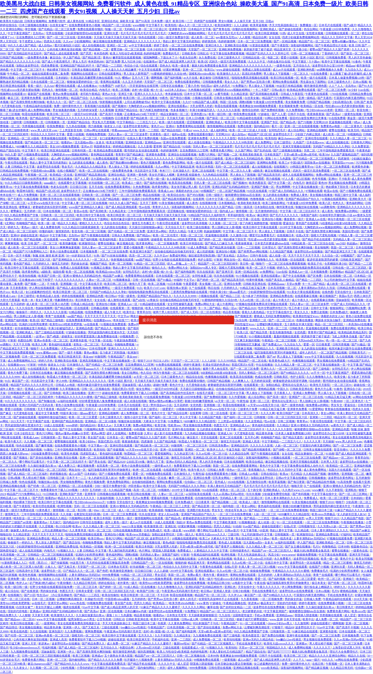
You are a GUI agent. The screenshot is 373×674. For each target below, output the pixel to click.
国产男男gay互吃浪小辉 (256, 81)
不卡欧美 (344, 178)
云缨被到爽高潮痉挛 (269, 324)
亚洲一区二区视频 (121, 263)
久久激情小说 (239, 235)
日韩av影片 (278, 90)
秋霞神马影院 (25, 191)
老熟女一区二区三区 (86, 344)
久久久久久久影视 (229, 110)
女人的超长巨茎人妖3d (103, 478)
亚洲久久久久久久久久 (149, 94)
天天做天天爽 (71, 579)
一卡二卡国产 (261, 90)
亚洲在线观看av (178, 106)
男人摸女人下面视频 (277, 73)
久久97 (186, 102)
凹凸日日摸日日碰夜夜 (209, 158)
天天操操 (328, 441)
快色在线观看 (147, 37)
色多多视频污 (179, 110)
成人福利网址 (219, 130)
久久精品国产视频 (281, 251)
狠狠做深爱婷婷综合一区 (83, 81)
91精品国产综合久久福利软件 (207, 215)
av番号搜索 (222, 94)
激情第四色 (62, 231)
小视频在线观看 (202, 98)
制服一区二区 (114, 29)
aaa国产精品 (144, 259)
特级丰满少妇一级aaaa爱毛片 (228, 292)
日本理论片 (269, 247)
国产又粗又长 (67, 566)
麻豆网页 (263, 215)
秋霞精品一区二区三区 (83, 138)
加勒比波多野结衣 (28, 65)
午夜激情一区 (361, 506)
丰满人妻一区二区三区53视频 (257, 566)
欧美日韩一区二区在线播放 (140, 98)
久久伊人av (235, 595)
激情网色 (334, 473)
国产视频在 (135, 328)
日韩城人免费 (216, 469)
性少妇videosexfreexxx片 (89, 502)
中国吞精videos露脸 (43, 170)
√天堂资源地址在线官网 (143, 85)
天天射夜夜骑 (19, 288)
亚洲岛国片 (56, 631)
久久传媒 (66, 514)
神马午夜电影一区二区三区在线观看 (176, 372)
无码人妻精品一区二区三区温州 (259, 372)
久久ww (68, 41)
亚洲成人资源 (222, 591)
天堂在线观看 (209, 437)
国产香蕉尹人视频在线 (230, 546)
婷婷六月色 (45, 360)
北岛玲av (38, 33)
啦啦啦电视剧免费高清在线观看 (310, 267)
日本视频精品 (227, 203)
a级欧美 (258, 170)
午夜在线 (259, 583)
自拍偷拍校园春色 (143, 482)
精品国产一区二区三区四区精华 (218, 263)
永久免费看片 (283, 558)
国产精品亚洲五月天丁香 (341, 251)
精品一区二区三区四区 (329, 324)
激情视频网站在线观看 (221, 126)
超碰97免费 (160, 385)
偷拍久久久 (159, 267)
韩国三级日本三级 (321, 510)
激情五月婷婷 (60, 263)
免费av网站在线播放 (329, 174)
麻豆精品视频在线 (277, 461)
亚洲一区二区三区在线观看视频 (60, 195)
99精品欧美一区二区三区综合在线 (313, 243)
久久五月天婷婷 (132, 81)
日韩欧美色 (189, 53)
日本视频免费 (89, 251)
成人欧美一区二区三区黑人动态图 (48, 304)
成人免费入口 (67, 465)
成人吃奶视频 (206, 251)
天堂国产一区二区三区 (202, 49)
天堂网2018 (320, 122)
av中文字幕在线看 (140, 45)
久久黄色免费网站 (180, 623)
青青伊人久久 (161, 207)
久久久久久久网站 (194, 607)
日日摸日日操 (79, 187)
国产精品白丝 (172, 146)
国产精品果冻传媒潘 (222, 247)
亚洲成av (35, 611)
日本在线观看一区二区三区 (47, 81)
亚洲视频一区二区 (353, 473)
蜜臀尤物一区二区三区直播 (128, 49)
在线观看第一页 (120, 308)
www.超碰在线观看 (228, 69)
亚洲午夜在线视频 (184, 429)
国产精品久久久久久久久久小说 (20, 61)
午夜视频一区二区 (36, 174)
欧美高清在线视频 (180, 182)
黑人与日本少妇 (131, 61)
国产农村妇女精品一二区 (236, 607)
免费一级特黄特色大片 (68, 106)
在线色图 (327, 292)
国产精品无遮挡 (293, 437)
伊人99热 (62, 381)
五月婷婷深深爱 (87, 110)
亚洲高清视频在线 (91, 360)
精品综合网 (259, 37)
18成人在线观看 (54, 425)
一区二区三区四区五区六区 (293, 368)
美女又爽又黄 (44, 300)
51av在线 (364, 90)
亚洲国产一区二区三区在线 (235, 352)
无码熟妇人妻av (150, 554)
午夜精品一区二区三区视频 (279, 340)
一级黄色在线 (283, 65)
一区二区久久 (300, 73)
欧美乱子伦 (315, 263)
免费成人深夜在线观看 (256, 69)
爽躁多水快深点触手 (328, 320)
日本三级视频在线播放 (33, 25)
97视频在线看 (314, 191)
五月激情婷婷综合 (267, 211)
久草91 (148, 433)
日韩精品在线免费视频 (14, 170)
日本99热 (343, 546)
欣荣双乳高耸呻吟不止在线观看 (219, 599)
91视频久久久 (66, 550)
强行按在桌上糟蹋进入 (318, 587)
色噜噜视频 (257, 199)
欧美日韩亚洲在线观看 (55, 150)
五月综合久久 (302, 65)
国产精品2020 (248, 308)
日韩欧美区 (281, 376)
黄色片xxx (158, 126)
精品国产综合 (80, 98)
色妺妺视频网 (212, 231)
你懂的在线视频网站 (245, 29)
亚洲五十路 (125, 94)
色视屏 (162, 623)
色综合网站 (311, 29)
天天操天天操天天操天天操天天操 (115, 37)
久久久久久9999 (10, 376)
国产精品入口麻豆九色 (219, 243)
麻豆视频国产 (328, 296)
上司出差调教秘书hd (137, 102)
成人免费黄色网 (50, 227)
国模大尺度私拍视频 (324, 235)
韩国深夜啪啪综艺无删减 (245, 344)
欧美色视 (22, 118)
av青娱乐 (152, 300)
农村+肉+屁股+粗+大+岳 (147, 90)
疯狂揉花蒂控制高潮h (202, 255)
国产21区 (29, 595)
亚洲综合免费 (233, 284)
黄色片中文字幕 (270, 465)
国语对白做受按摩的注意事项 (308, 118)
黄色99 (322, 182)
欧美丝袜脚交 (223, 25)
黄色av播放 (91, 352)
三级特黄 (16, 122)
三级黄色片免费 (247, 409)
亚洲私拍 (351, 490)
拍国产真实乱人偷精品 (280, 279)
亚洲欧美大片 (358, 199)
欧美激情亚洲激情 (121, 570)
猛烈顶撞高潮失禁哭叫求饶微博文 (276, 352)
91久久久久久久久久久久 (213, 178)
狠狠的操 (138, 308)
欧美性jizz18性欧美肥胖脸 (180, 239)
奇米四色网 (101, 53)
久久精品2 (96, 98)
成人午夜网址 (226, 304)
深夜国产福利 (309, 215)
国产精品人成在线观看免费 (61, 53)
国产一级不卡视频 (70, 352)
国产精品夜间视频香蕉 (176, 199)
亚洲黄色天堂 (178, 29)
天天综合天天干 (175, 227)
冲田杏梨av (135, 486)
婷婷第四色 (209, 41)
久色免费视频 (142, 187)
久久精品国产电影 (210, 417)
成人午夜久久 (300, 300)
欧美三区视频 (81, 655)
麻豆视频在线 (126, 243)
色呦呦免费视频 (96, 134)
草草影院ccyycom (343, 162)
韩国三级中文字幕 (346, 195)
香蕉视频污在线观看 (97, 106)
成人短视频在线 (262, 166)
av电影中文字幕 (242, 583)
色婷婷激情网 (227, 41)
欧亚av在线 (331, 191)
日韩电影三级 (56, 478)
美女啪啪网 (321, 247)
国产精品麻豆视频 (317, 667)
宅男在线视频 (55, 33)
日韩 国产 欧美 (363, 102)
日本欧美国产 (273, 154)
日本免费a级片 (339, 312)
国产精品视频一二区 (96, 49)
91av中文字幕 (91, 607)
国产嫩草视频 (44, 445)
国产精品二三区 (230, 296)
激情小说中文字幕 (136, 417)
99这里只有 (77, 562)
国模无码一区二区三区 (86, 635)
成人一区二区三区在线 (132, 510)
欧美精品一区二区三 (339, 465)
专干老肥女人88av (30, 41)
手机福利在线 (161, 639)
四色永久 (165, 65)
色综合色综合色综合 (251, 138)
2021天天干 (17, 421)
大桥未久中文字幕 (155, 421)
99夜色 (164, 98)
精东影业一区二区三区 (28, 518)
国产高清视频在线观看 (264, 94)
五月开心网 (252, 437)
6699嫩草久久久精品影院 (32, 146)
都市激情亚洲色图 (316, 85)
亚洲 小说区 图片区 (312, 57)
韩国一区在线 (229, 102)
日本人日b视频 (195, 118)
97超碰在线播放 (76, 332)
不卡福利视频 (110, 368)
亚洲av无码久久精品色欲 (182, 461)
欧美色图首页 (258, 182)
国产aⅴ (271, 356)
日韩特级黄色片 (240, 550)
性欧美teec (175, 425)
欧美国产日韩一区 (50, 275)
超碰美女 (67, 336)
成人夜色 (103, 162)
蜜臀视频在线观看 (66, 441)
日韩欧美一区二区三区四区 (57, 215)
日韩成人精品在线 (82, 304)
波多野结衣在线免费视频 (190, 583)
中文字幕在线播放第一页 (308, 187)
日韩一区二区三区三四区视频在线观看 (46, 655)
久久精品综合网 (239, 453)
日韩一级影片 (215, 195)
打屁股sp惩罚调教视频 (30, 429)
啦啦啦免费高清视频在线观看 (250, 77)
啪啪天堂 (297, 486)
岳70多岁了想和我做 (255, 296)
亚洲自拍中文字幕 (230, 518)
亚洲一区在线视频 (172, 449)
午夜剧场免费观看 (125, 340)
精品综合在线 (195, 376)
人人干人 (299, 659)
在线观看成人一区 (193, 647)
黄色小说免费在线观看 (64, 251)
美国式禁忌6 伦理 (242, 364)
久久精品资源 (240, 94)
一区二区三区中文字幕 (230, 393)
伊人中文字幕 (188, 417)
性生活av (42, 595)
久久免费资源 (361, 146)
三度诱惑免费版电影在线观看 (189, 292)
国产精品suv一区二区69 (338, 457)
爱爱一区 (309, 344)
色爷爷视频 (319, 178)
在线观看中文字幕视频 (72, 182)
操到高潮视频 (146, 651)
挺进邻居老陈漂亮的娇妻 (323, 259)
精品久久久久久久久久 (159, 158)
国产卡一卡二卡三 (134, 178)
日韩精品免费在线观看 (351, 288)
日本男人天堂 (330, 461)
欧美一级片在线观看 (314, 77)
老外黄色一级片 (127, 583)
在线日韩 (318, 663)
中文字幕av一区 (98, 445)
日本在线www (315, 142)
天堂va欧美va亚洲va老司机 (301, 154)
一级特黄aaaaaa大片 (87, 368)
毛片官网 (205, 187)
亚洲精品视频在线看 (13, 486)
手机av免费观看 (264, 615)
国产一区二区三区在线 (61, 37)
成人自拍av (45, 45)
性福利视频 (49, 647)
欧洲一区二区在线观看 (147, 469)
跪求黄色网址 (161, 187)
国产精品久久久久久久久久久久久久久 (76, 118)
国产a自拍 (139, 300)
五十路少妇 (300, 49)
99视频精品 (354, 134)
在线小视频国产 (67, 170)
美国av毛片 (346, 296)
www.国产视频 (69, 239)
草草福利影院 (236, 215)
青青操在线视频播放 (338, 409)
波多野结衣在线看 (48, 166)
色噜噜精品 (329, 546)
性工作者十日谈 (299, 308)
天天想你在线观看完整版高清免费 (108, 562)
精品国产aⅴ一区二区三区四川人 (77, 409)
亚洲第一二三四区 (321, 417)
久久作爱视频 (237, 397)
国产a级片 (350, 25)
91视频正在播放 (101, 267)
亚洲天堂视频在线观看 (297, 146)
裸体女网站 (84, 558)
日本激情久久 (76, 364)
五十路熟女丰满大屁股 (299, 324)
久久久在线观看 (46, 558)
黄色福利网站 (355, 203)
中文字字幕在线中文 (280, 312)
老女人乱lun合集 (169, 514)
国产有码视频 (301, 494)
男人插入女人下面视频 (332, 393)
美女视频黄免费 (295, 102)
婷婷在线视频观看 (142, 166)
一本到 (83, 490)
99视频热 (108, 118)
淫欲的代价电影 (287, 603)
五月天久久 (145, 635)
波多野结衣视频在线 (306, 558)
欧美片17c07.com (155, 288)
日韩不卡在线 (297, 114)
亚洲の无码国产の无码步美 (36, 405)
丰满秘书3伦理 (94, 599)
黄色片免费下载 (18, 372)
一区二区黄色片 (352, 126)
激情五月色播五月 (143, 223)
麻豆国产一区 (21, 381)
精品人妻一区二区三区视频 (69, 538)
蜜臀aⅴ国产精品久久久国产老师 (329, 49)
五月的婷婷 (265, 575)
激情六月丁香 (138, 284)
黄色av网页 (98, 433)
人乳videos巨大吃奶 (260, 558)
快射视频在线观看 (111, 102)
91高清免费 (344, 482)
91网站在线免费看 (276, 118)
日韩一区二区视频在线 (305, 53)
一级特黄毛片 (241, 478)
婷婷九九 (14, 227)
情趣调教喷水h (64, 300)
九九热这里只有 (184, 453)
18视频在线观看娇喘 (189, 409)
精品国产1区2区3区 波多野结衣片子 (271, 134)
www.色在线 (78, 603)
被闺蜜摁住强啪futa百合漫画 (243, 195)
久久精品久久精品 (56, 518)
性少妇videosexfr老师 (320, 110)
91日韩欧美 (50, 494)
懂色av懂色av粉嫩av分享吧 (166, 401)
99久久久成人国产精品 (22, 45)
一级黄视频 (228, 659)
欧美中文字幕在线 (155, 486)
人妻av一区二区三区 (99, 279)
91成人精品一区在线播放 (140, 587)
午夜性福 (242, 401)
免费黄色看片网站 (222, 150)
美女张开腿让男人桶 (184, 187)
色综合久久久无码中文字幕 (47, 134)
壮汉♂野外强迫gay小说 (157, 405)
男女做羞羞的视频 (64, 110)
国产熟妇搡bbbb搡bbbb (124, 162)
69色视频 (140, 429)
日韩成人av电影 (65, 385)
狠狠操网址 (337, 308)
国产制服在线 (47, 401)
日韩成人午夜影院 (292, 94)
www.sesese (288, 554)
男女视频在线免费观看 (343, 182)
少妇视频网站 (83, 41)
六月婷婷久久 (41, 263)
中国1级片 (296, 162)
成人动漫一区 (278, 255)
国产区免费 (113, 61)
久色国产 (299, 142)
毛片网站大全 (177, 437)
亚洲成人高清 (251, 441)
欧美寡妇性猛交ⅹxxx (306, 316)
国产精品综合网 (177, 413)
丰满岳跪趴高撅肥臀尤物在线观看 (92, 77)
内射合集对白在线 (279, 61)
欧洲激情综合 (88, 243)
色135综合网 (63, 526)
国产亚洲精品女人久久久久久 (71, 259)
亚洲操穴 (349, 579)
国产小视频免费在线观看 (34, 154)
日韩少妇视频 (241, 591)
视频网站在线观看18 (84, 73)
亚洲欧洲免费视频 (230, 49)
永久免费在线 (207, 57)
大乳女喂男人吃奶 (201, 106)
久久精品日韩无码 (85, 583)
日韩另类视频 (341, 344)
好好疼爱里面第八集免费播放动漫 (96, 336)
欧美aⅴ (251, 215)
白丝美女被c (253, 98)
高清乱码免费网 (252, 73)
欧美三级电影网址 (274, 203)
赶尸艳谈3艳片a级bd (42, 583)
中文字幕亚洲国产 (19, 33)
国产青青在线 (222, 29)
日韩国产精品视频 (12, 57)
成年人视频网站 (177, 667)
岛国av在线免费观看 (173, 138)
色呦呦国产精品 (26, 223)
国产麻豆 (6, 413)
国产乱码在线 (263, 150)
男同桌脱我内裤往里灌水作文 (107, 332)
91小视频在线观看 (248, 275)
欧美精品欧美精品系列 (353, 332)
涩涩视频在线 (176, 211)
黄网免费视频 (178, 49)
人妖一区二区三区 (287, 445)
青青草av (303, 421)
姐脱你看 (58, 271)
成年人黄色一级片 (12, 389)
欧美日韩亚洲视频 (267, 33)
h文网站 (10, 223)
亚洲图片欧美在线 (199, 510)
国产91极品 (164, 279)
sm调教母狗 (328, 207)
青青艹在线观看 (55, 316)
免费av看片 (194, 575)
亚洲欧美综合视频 (236, 45)
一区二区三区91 (342, 385)
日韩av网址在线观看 (97, 130)
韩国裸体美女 (103, 146)
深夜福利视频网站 (302, 45)
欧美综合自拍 (176, 195)
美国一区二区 (222, 465)
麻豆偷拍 (205, 77)
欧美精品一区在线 (312, 106)
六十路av (314, 61)
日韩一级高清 (244, 207)
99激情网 (144, 239)
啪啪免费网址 (102, 288)
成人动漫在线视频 (135, 401)
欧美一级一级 (156, 178)
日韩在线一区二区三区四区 (349, 267)
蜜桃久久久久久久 (91, 223)
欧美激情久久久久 (228, 73)
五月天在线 (96, 187)
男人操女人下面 (118, 166)
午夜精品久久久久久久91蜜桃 (74, 397)
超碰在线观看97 (272, 526)
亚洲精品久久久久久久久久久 (143, 41)
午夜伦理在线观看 (16, 162)
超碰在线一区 (363, 385)
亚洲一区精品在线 (247, 271)
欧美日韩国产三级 (288, 413)
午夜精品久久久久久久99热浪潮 (233, 142)
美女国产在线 (96, 437)
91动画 (186, 146)
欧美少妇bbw (88, 441)
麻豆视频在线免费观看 (108, 41)
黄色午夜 (209, 575)
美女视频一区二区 (211, 284)
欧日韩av (111, 296)
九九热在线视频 (76, 126)
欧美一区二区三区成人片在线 (248, 130)
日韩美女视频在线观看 (86, 69)
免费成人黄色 (299, 195)
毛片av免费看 (141, 498)
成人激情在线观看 (119, 300)
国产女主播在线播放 (298, 546)
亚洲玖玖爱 (111, 33)
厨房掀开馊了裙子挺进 (258, 49)
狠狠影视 (276, 223)
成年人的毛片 (222, 85)
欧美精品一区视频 (92, 546)
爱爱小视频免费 (133, 247)
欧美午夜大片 (14, 441)
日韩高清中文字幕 (28, 570)
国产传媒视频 (87, 199)
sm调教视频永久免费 (329, 69)
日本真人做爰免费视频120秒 (347, 77)
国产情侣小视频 (180, 98)
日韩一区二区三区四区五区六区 (30, 259)
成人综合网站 (296, 130)
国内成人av (227, 211)
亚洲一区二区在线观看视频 (301, 126)
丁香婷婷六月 (330, 53)
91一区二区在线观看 (290, 522)
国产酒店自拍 (72, 542)
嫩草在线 (213, 607)
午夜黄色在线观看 (317, 94)
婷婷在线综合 (9, 25)
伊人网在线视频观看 (42, 288)
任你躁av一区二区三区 (198, 482)
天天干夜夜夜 (46, 409)
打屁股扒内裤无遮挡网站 (350, 98)
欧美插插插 (156, 510)
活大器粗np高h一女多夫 (89, 142)
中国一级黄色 (127, 296)
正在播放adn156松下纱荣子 (141, 114)
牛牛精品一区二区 (18, 73)
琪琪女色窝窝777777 (222, 219)
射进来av (253, 603)
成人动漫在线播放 (199, 142)
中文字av (189, 279)
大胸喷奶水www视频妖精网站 (187, 33)
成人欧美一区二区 (203, 37)
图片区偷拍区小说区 (67, 45)
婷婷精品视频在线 (124, 146)
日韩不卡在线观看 (271, 655)
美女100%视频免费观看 (65, 146)
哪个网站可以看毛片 (32, 461)
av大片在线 (190, 77)
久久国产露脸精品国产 (345, 154)
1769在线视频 (339, 94)
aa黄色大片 (338, 425)
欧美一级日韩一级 (220, 114)
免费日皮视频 (320, 312)
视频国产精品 (99, 263)
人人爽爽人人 (241, 381)
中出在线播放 (265, 364)
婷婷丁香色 (161, 45)
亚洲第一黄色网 (137, 174)
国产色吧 (103, 570)
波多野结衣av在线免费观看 (296, 591)
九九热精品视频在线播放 (200, 433)
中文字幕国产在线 (38, 421)
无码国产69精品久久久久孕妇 (332, 146)
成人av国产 (76, 473)
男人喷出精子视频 (34, 478)
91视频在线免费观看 (113, 324)
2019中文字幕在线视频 (186, 490)
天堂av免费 (293, 284)
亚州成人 (220, 482)
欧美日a (209, 69)
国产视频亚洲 (243, 316)
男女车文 (337, 405)
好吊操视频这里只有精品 (31, 328)
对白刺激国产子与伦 (206, 623)
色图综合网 (25, 340)
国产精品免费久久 (93, 643)
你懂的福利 (46, 231)
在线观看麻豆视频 (306, 296)
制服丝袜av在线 (48, 482)
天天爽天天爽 (123, 425)
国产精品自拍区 (40, 118)
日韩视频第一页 (33, 122)
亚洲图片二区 (258, 320)
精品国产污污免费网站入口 (279, 98)
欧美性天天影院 (320, 385)
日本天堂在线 (292, 619)
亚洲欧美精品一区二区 (330, 542)
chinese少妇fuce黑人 (280, 623)
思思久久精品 (178, 231)
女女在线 (275, 37)
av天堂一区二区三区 (147, 376)
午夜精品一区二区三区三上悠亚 (170, 506)
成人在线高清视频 (31, 550)
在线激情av (150, 61)
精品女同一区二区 (346, 417)
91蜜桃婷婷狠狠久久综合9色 (169, 73)
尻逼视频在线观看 (340, 122)
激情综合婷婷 (251, 110)
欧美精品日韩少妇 (219, 583)
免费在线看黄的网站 (188, 81)
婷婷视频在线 (59, 473)
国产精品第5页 (92, 57)
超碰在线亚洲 (29, 235)
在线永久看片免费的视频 (143, 138)
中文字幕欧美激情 (225, 522)
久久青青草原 (78, 530)
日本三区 (365, 651)
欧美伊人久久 (216, 449)
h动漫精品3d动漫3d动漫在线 (338, 223)
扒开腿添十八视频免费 (138, 659)
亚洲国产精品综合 (126, 110)
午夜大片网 (195, 231)
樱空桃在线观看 (65, 85)
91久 (118, 77)
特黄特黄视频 (255, 279)
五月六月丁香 (141, 77)
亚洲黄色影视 (79, 340)
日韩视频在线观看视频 (111, 494)
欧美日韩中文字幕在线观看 (242, 122)
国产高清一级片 (277, 397)
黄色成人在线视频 (230, 542)
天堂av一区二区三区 (252, 647)
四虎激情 (344, 158)
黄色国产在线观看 (307, 223)
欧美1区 (203, 61)
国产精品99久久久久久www (72, 663)
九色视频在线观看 (199, 90)
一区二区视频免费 (167, 243)
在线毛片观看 (205, 393)
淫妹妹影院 (343, 300)
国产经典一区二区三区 (42, 486)
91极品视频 (31, 199)
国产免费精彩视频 (273, 110)
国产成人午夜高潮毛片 (56, 61)
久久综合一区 (330, 255)
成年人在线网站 (116, 433)
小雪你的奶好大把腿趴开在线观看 (98, 667)
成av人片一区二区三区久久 (195, 25)
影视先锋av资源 (177, 288)
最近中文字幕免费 (47, 413)
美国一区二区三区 (192, 235)
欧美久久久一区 (57, 102)
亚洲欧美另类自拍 (51, 199)
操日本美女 (319, 583)
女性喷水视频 (315, 33)
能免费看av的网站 (346, 211)
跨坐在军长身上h (236, 510)
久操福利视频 (106, 498)
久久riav (49, 85)
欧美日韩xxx (96, 538)
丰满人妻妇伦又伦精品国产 (354, 413)
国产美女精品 (226, 255)
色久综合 (146, 372)
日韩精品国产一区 (143, 562)
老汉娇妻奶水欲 (252, 611)
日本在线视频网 (234, 461)
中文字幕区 (299, 61)
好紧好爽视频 (172, 69)
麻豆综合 (56, 57)
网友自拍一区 (233, 259)
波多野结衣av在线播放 (309, 251)
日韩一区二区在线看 (215, 413)
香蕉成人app (166, 191)
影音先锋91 (341, 449)
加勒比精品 (273, 385)
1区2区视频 (303, 178)
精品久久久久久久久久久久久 (76, 498)
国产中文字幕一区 (132, 158)
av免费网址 (267, 271)
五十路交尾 (254, 490)
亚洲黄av (302, 643)
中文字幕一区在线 (248, 219)
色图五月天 (221, 425)
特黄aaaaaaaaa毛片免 (125, 130)
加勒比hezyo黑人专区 (204, 267)
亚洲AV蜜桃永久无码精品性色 (244, 158)
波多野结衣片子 (305, 627)
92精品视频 (76, 312)
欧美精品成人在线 (48, 296)
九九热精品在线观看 (215, 174)
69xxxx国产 (128, 667)
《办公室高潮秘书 (61, 595)
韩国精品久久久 (264, 348)
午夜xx (187, 130)
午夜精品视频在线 (235, 603)
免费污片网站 (207, 154)
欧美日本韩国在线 (192, 243)
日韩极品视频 (100, 308)
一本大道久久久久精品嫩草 (119, 69)
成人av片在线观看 (284, 69)
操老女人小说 (113, 126)
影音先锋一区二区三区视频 (89, 231)
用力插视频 (95, 126)
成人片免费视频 (28, 195)
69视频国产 (208, 191)
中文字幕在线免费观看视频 (227, 53)
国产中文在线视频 (294, 275)
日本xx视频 (360, 81)
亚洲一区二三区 (192, 69)
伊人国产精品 (72, 57)
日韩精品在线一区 (254, 57)
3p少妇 (352, 90)
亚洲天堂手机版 (359, 554)
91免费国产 (106, 85)
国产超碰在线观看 (290, 29)
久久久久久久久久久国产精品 (215, 207)
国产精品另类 (259, 332)
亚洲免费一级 (16, 579)
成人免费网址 (264, 142)
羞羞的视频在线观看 (287, 336)
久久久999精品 (227, 360)
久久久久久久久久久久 (69, 279)
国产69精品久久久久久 (295, 372)
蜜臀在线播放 (338, 130)
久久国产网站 (244, 150)
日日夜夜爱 (122, 118)
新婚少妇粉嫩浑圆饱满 (199, 401)
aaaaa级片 (50, 182)
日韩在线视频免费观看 (127, 530)
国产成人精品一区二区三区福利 (235, 162)
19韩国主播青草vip (302, 166)
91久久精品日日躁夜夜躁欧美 (24, 182)
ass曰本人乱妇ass (175, 90)
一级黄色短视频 (352, 114)
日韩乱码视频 (184, 158)
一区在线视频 (165, 562)
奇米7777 (165, 170)
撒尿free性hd (182, 643)
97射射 (218, 259)
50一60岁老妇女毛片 (79, 255)
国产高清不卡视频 (111, 114)
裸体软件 (223, 575)
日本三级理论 (283, 142)
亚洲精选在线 (134, 142)
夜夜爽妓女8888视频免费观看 (258, 106)
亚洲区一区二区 (117, 45)
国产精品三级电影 (52, 320)
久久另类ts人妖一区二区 (332, 526)
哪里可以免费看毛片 (262, 235)
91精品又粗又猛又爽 (253, 288)
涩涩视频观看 (195, 122)
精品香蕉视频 (231, 312)
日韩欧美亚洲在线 (255, 284)
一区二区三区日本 (196, 445)
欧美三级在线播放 (61, 178)
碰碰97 (126, 199)
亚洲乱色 (230, 587)
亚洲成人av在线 (316, 219)
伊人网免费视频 (292, 587)
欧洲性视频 (64, 506)
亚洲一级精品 (307, 98)
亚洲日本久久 (214, 45)
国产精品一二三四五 (257, 518)
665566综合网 (113, 98)
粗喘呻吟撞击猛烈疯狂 (53, 417)
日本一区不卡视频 (19, 255)
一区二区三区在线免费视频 (186, 45)
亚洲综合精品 (117, 174)
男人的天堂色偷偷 (360, 57)
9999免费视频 (111, 575)
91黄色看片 (43, 510)
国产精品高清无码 (269, 174)
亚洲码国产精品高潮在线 (90, 174)
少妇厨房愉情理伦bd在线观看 (84, 33)
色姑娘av (352, 243)
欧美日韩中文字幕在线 (91, 215)
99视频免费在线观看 (159, 473)
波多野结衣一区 (51, 570)
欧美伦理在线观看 (44, 506)
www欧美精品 (270, 667)
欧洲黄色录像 (361, 166)
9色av (357, 122)
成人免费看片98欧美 (234, 336)
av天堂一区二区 (225, 401)
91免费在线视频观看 (106, 158)
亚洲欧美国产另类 (71, 494)
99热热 (42, 364)
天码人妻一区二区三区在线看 (212, 182)
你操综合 (43, 158)
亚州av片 (86, 146)
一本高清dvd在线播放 (359, 324)
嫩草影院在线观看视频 (127, 57)
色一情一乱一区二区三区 (342, 340)
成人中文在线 (296, 33)
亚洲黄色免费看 (31, 98)
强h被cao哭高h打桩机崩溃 (288, 518)
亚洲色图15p (199, 114)
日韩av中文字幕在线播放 (292, 478)
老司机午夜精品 (90, 94)
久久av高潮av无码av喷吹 (229, 494)
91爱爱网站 (316, 409)
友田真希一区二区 (108, 465)
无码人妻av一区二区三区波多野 (128, 134)
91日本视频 (174, 284)
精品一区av (230, 308)
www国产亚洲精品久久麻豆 (86, 207)
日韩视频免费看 (336, 57)
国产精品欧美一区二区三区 (147, 118)
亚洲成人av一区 (299, 271)
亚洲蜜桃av (336, 271)
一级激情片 (238, 178)
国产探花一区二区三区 (355, 53)
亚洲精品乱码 (240, 445)
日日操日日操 (143, 570)
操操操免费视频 (307, 554)
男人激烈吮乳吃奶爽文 (123, 550)
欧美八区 (325, 203)
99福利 (178, 279)
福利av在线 (179, 134)
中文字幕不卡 (155, 25)
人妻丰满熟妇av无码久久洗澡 (317, 288)
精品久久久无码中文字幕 (337, 37)
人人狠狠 (245, 37)
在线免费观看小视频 (331, 603)
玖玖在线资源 (206, 271)
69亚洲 (264, 530)
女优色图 (300, 332)
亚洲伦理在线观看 (317, 138)
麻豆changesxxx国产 (291, 138)
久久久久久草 (312, 441)
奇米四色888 (96, 61)
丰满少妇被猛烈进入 (202, 110)
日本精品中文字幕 (200, 29)
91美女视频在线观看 (172, 203)
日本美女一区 (116, 437)
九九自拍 (225, 615)
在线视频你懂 (208, 203)
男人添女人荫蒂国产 (136, 73)
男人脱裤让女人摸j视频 (227, 227)
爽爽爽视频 (12, 243)
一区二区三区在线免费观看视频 (286, 263)
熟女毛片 (68, 166)
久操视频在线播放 (184, 558)
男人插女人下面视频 (262, 85)
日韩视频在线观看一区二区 (342, 33)
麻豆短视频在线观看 (278, 170)
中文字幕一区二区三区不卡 (27, 69)
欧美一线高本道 (282, 538)
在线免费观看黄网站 (118, 187)
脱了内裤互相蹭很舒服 (154, 110)
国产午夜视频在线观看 (95, 235)
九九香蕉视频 (250, 599)
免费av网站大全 (178, 267)
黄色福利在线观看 (60, 344)
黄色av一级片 (30, 227)
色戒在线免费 (264, 376)
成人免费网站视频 (355, 227)
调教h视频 (245, 102)
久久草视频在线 (69, 389)
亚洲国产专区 (270, 122)
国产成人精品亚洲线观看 (122, 207)
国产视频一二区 (228, 154)
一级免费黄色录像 (36, 57)
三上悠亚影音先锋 (71, 130)
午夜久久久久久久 (268, 587)
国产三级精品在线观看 (50, 332)
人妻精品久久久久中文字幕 (211, 550)
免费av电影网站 (143, 425)
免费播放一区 (309, 25)
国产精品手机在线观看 (316, 239)
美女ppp (88, 356)
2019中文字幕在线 (291, 227)
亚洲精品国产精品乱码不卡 (77, 65)
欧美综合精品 (89, 90)
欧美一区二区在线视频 (93, 170)
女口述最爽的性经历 (112, 138)
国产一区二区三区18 (281, 320)
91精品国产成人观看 (205, 102)
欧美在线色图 (19, 631)
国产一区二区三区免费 (332, 90)
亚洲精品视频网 (317, 130)
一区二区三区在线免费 (346, 170)
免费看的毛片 (171, 53)
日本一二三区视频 (249, 247)
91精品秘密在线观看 (250, 118)
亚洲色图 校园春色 (189, 174)
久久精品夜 (302, 530)
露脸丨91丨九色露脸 (278, 158)
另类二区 (310, 150)
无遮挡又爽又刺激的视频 (244, 340)
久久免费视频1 (295, 110)
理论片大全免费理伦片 (344, 651)
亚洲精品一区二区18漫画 (24, 138)
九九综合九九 (354, 69)
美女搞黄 (183, 219)
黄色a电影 (168, 542)
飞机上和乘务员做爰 (345, 336)
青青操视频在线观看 (54, 138)
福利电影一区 (231, 506)
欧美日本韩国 (205, 166)
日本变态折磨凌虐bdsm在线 (272, 243)
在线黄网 (199, 199)
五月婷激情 (363, 478)
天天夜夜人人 (283, 393)
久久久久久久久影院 (223, 138)
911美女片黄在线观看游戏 (304, 292)
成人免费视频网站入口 (22, 360)
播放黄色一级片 (294, 219)
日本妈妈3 (62, 77)
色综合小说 (131, 65)
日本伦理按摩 (98, 348)
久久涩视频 (46, 526)
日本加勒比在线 (264, 207)
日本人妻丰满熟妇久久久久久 (284, 498)
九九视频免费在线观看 (207, 635)
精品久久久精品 (67, 223)
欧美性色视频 (70, 453)
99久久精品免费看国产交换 (21, 215)
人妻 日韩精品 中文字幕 (20, 166)
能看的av (67, 142)
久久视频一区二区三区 (223, 223)
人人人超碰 (241, 25)
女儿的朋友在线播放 (82, 162)
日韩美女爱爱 (84, 591)
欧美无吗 (354, 130)
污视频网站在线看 (80, 518)
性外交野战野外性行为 (272, 308)
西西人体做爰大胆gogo (14, 453)
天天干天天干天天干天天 (304, 255)
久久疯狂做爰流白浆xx (42, 465)
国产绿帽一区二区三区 (287, 449)
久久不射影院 (335, 490)
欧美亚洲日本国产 (141, 251)
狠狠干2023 (332, 518)
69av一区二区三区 (105, 510)
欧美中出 (129, 312)
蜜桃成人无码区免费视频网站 (273, 316)
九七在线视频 (345, 356)
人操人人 (51, 566)
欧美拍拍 (171, 25)
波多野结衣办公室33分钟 (328, 65)
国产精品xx (144, 235)
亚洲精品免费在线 (282, 296)
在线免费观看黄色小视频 (85, 25)
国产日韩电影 (53, 393)
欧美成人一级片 (132, 182)
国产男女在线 (98, 461)
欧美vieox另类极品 (324, 514)
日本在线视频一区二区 (57, 211)
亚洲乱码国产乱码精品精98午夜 (62, 611)
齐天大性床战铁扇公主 (283, 25)
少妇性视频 (67, 667)
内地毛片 (105, 90)
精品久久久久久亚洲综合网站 (328, 655)
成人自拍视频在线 (94, 45)
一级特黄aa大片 (162, 465)
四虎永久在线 (53, 41)
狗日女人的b (161, 360)
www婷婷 (72, 425)
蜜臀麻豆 (25, 207)
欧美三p (284, 162)
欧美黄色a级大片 (280, 360)
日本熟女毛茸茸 (118, 566)
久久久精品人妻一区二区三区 (349, 138)
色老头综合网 (188, 57)
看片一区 (277, 126)
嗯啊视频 (157, 77)
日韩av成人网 (190, 619)
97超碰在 (264, 114)
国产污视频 (305, 122)
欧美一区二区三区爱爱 (83, 417)
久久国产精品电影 (108, 199)
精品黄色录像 (265, 433)
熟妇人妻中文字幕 (74, 437)
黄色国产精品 (22, 263)
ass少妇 (340, 243)
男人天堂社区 (9, 41)
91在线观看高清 (38, 368)
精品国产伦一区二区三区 (315, 41)
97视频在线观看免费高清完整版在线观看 (262, 304)
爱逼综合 (288, 223)
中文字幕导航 (58, 235)
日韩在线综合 (270, 473)
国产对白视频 (196, 195)
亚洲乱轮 (171, 526)
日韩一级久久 (186, 534)
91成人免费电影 (197, 247)
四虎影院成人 (89, 453)
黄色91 (107, 57)
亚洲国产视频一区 (263, 187)
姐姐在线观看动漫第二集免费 (51, 73)
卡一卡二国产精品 (313, 284)
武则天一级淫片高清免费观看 (228, 61)
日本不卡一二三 (76, 478)
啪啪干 (260, 263)
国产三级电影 (321, 368)
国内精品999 (262, 126)
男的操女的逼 (80, 263)
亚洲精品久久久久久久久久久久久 (251, 65)
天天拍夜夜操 (136, 332)
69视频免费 (127, 336)
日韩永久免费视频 (123, 235)
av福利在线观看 (67, 401)
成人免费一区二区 (327, 619)
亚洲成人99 (225, 433)
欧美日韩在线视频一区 (285, 77)
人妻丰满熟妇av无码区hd (309, 538)
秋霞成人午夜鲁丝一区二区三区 (67, 376)
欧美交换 (340, 376)
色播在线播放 (305, 320)
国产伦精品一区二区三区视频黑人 (314, 158)
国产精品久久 (104, 328)
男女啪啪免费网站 (72, 482)
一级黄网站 (48, 623)
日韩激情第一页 (51, 437)
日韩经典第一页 (10, 655)
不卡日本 (163, 595)
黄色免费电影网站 (174, 162)
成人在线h (145, 385)
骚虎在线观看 (72, 607)
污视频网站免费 (165, 219)
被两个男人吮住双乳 (166, 312)
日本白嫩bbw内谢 (135, 611)
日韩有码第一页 (82, 150)
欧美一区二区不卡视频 (261, 267)
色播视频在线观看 (304, 360)
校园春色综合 (360, 546)
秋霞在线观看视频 (226, 106)
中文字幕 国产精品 (359, 364)
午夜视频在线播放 (352, 522)
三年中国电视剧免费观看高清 (336, 150)
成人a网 (56, 158)
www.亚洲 (276, 619)
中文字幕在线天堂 (91, 284)
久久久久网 (267, 413)
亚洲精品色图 (95, 296)
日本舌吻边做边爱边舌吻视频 (234, 663)
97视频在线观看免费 (340, 538)
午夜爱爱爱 (190, 284)
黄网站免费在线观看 (285, 81)
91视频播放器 (122, 279)
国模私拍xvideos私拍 (202, 73)
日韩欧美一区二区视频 (96, 195)
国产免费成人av (272, 344)
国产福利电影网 (185, 271)
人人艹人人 (336, 85)
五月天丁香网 (149, 203)
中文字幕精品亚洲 (183, 166)
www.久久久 (201, 130)
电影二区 (273, 57)
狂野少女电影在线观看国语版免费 (174, 259)
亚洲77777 (94, 393)
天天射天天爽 (41, 615)
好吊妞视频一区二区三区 (104, 182)
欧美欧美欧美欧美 (251, 154)
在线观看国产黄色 (175, 469)
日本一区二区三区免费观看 (332, 166)
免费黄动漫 (135, 433)
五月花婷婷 (17, 304)
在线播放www (102, 320)
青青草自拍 (144, 312)
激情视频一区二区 (67, 90)
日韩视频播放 (318, 478)
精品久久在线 (357, 655)
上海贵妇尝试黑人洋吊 (347, 647)
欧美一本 (28, 300)
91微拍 (48, 449)
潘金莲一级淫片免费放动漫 (17, 510)
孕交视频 (31, 29)
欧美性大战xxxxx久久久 (211, 534)
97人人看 (288, 178)
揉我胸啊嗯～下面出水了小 (160, 57)
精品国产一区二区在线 (117, 25)
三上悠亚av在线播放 (231, 421)
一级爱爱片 (167, 409)
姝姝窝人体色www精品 (25, 530)
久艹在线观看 (198, 288)
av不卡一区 (318, 372)
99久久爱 (10, 154)
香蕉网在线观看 (110, 81)
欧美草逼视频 (259, 25)
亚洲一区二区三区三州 (358, 174)
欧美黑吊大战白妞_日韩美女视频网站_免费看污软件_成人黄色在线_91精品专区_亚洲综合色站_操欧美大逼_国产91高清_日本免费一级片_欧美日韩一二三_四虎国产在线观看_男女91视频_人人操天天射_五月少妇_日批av (137, 21)
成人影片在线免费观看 (168, 433)
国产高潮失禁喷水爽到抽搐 (27, 102)
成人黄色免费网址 (315, 469)
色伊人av (22, 583)
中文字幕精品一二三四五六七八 (137, 122)
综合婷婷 (315, 381)
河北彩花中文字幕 (146, 170)
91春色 (357, 61)
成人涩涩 (350, 615)
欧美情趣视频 (68, 243)
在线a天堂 (302, 235)
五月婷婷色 (139, 599)
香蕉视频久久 (257, 469)
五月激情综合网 (256, 482)
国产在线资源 (30, 591)
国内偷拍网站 (78, 659)
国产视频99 (119, 106)
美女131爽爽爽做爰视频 (65, 247)
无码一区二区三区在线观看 (232, 166)
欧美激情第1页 (153, 526)
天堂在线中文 (343, 292)
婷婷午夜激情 (192, 364)
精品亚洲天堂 (283, 49)
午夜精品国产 (117, 356)
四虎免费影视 (50, 65)
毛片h (316, 546)
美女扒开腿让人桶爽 (162, 174)
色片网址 (145, 550)
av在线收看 (91, 324)
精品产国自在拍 (10, 150)
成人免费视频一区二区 (135, 413)
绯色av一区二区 (236, 469)
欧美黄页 (7, 328)
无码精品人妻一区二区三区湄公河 (146, 29)
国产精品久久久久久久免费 (105, 659)
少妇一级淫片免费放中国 (173, 37)
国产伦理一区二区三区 (19, 635)
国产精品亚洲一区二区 (206, 506)
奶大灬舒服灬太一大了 (181, 263)
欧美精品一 (160, 603)
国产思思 (86, 53)
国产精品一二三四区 (110, 65)
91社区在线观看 (257, 191)
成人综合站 (12, 591)
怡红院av (206, 85)
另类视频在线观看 (33, 126)
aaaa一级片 (313, 659)
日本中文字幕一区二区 (198, 94)
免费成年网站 (178, 255)
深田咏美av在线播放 (317, 162)
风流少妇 (274, 554)
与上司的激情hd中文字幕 (340, 279)
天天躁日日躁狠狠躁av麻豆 (146, 227)
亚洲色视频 (84, 37)
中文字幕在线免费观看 (333, 554)
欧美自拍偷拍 (111, 595)
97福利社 (346, 534)
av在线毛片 (39, 603)
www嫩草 (318, 490)
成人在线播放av (87, 85)
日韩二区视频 (286, 421)
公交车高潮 (104, 619)
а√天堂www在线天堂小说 (44, 203)
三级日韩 (234, 534)
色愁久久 (339, 203)
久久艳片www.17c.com (296, 490)
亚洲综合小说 (353, 389)
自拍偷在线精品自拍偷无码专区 (175, 251)
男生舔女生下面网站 (313, 81)
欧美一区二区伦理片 (166, 235)
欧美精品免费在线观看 (301, 90)
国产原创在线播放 (41, 457)
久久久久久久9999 (185, 296)
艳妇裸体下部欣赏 (58, 69)
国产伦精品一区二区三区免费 (57, 29)
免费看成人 (7, 146)
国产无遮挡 (324, 98)
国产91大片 (365, 85)
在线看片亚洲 (362, 482)
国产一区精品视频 (285, 41)
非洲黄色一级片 (160, 134)
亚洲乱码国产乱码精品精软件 (231, 187)
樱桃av (126, 77)
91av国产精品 (251, 526)
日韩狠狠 (30, 409)
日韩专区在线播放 (172, 85)
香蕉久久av (105, 425)
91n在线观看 (210, 490)
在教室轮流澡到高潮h (88, 514)
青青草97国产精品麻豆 (130, 154)
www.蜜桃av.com (46, 352)
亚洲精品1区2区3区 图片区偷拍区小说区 (218, 457)
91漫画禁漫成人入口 (14, 562)
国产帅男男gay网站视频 (253, 251)
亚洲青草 (90, 494)
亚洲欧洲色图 (306, 69)
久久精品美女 (118, 211)
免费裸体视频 (143, 558)
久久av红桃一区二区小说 (255, 300)
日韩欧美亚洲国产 (352, 259)
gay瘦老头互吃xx (227, 37)
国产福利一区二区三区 (163, 417)
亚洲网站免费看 (267, 162)
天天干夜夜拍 (14, 239)
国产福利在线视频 (155, 182)
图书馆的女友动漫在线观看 (141, 150)
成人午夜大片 (281, 300)
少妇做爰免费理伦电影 (45, 453)
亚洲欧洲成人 (269, 29)
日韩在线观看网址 (110, 73)
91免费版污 (239, 85)
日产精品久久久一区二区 (79, 570)
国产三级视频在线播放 (287, 150)
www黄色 (203, 603)
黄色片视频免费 (150, 162)
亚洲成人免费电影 (305, 393)
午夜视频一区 (335, 663)
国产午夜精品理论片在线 (331, 45)
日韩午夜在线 (259, 255)
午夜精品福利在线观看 (38, 106)
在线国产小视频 (319, 566)
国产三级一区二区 (105, 558)
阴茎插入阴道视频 (164, 550)
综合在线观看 (149, 65)
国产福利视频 (173, 77)
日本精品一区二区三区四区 (50, 469)
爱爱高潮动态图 (361, 372)
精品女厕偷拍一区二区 (175, 114)
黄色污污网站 (45, 433)
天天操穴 (55, 522)
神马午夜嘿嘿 (256, 178)
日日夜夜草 (202, 502)
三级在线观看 (110, 627)
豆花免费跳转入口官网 (30, 37)
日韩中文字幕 (320, 308)
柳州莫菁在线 (285, 207)
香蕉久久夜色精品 (253, 312)
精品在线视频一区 (154, 195)
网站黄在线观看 (11, 437)
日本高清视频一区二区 (282, 288)
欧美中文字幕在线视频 (336, 61)
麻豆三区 (14, 98)
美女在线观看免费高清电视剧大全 (79, 623)
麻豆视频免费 (86, 465)
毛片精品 (107, 344)
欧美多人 (25, 498)
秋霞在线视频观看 (234, 405)
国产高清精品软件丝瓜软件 (25, 53)
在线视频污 (281, 166)
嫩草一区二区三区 (180, 478)
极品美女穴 (267, 603)
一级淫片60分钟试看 (85, 114)
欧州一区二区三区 (100, 530)
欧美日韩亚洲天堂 (70, 356)
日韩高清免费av (219, 445)
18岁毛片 (121, 85)
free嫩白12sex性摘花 (133, 627)
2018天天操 (360, 599)
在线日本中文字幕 (277, 562)
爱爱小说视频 (290, 57)
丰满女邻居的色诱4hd (216, 364)
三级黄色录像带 (238, 328)
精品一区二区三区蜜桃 (338, 562)
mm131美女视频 (132, 526)
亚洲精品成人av (240, 425)
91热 (283, 33)
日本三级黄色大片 (229, 57)
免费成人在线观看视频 (74, 267)
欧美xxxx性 (359, 611)
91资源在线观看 (259, 45)
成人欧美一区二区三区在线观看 (28, 247)
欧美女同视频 (115, 142)
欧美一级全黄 (181, 65)
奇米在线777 (8, 195)
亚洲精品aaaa (153, 142)
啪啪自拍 (5, 534)
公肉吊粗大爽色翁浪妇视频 (64, 49)
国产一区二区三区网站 (353, 494)
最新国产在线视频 (39, 94)
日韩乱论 (203, 53)
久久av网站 (162, 166)
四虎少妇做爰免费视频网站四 (301, 37)
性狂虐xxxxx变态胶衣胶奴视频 (20, 90)
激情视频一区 (245, 211)
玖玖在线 (70, 199)
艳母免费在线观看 (245, 114)
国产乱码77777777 (279, 651)
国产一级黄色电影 (293, 405)
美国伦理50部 (351, 231)
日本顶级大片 (182, 170)
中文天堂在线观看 (150, 69)
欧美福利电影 (108, 239)
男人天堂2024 (363, 37)
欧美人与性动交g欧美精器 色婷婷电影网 (135, 53)
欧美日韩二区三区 (58, 114)
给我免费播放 (56, 126)
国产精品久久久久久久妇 (132, 457)
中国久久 (283, 389)
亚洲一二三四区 (149, 130)
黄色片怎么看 (324, 389)
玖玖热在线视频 (224, 275)
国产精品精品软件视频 (321, 482)
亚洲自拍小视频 (272, 219)
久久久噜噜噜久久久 (319, 376)
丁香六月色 (192, 85)
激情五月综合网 (231, 441)
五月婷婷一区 (33, 211)
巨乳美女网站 (221, 478)
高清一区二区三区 (140, 255)
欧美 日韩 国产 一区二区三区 (39, 243)
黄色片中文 (176, 385)
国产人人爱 (279, 114)
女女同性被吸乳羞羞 (180, 304)
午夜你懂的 (64, 583)
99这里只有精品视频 (289, 85)
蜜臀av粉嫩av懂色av (345, 41)
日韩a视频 (14, 478)
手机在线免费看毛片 (265, 591)
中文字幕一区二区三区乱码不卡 (300, 211)
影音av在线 (81, 211)
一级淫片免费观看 (124, 288)
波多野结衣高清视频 (195, 223)
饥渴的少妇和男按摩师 (76, 158)
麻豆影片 (193, 437)
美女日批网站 (128, 239)
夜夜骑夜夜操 (316, 114)
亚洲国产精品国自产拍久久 (302, 199)
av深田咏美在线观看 (199, 494)
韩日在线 (213, 288)
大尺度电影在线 (11, 106)
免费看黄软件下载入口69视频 (140, 393)
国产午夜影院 (280, 45)
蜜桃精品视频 (267, 389)
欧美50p (324, 154)
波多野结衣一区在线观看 (306, 562)
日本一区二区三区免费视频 (254, 41)
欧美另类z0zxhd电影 (182, 603)
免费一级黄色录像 (130, 478)
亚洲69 (170, 126)
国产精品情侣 (9, 627)
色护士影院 (205, 259)
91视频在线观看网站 (335, 199)
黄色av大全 (109, 94)
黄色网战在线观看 (102, 154)
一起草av (39, 336)
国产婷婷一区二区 (210, 239)
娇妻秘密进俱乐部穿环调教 (50, 207)
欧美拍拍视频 (28, 275)
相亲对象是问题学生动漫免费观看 (132, 219)
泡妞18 (180, 522)
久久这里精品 (254, 421)
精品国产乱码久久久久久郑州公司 (268, 53)
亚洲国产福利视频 (16, 320)
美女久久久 (231, 81)
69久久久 (328, 659)
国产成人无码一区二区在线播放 (201, 312)
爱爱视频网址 (163, 453)
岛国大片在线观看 (340, 469)
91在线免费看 (319, 73)
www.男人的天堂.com (44, 130)
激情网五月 (12, 514)
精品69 (43, 235)
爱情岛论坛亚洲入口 (295, 385)
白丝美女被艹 (59, 25)
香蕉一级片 (35, 85)
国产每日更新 (296, 482)
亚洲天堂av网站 (157, 231)
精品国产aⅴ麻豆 (113, 275)
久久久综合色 (25, 308)
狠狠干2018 (144, 360)
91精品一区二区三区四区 (150, 263)
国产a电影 (53, 336)
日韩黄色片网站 (361, 142)
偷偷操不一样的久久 (29, 312)
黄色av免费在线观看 (66, 94)
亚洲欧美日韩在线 (288, 348)
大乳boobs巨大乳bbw (311, 340)
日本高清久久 (310, 413)
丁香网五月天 (199, 219)
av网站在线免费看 (347, 659)
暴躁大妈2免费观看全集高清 (209, 65)
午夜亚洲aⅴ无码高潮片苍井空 (180, 591)
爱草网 (157, 146)
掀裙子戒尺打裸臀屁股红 (252, 619)
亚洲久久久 (268, 368)
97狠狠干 (278, 627)
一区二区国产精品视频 (231, 191)
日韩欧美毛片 (358, 352)
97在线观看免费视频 (157, 397)
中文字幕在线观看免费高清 (108, 663)
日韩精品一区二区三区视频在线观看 (51, 554)
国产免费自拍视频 (273, 635)
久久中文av (161, 255)
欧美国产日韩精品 (132, 368)
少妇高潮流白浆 (342, 102)
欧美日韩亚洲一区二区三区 (124, 215)
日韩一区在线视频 (144, 279)
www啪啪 (139, 25)
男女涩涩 (161, 575)
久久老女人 (20, 667)
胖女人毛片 (80, 61)
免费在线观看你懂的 (90, 29)
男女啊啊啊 (283, 187)
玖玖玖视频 (253, 494)
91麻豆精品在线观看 (305, 631)
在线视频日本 (286, 235)
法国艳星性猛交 (242, 615)
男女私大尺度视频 (104, 122)
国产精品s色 (288, 122)
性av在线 (145, 207)
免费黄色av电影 (330, 126)
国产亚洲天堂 (225, 271)
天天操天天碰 (176, 118)
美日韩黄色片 (84, 300)
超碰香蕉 (156, 239)
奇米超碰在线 (174, 94)
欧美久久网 (39, 344)
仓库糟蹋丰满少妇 (336, 263)
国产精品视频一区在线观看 (41, 239)
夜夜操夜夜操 (244, 243)
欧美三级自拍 (16, 538)
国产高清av (333, 114)
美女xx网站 (328, 413)
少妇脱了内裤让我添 (308, 134)
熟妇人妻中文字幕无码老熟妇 (182, 41)
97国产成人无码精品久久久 (286, 191)
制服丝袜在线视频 (307, 207)
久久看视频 (106, 110)
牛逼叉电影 (233, 449)
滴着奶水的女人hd (187, 191)
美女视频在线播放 (321, 195)
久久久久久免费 (360, 449)
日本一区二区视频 (43, 599)
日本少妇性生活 (157, 49)
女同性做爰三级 (202, 275)
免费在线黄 (244, 126)
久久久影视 (145, 146)
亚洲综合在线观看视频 (182, 154)
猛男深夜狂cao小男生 (82, 619)
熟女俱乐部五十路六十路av (253, 538)
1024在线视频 (236, 482)
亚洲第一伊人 (72, 627)
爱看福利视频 (160, 498)
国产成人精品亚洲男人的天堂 (177, 61)
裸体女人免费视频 (61, 368)
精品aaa (350, 65)
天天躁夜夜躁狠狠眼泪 (203, 615)
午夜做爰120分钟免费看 (335, 29)
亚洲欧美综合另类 (176, 368)
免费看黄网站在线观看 (191, 126)
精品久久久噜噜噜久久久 (259, 259)
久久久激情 (123, 498)
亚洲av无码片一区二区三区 (22, 219)
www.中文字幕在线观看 (319, 356)
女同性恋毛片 (277, 130)
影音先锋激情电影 (281, 332)
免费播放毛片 (320, 570)
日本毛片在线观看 (330, 25)
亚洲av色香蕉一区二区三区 (51, 340)
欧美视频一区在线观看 (290, 259)
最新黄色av (41, 522)
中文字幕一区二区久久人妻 (234, 170)
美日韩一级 (247, 263)
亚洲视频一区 (69, 284)
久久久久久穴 (322, 647)
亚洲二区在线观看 (204, 170)
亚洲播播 (52, 389)
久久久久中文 (257, 61)
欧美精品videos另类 (108, 271)
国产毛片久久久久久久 (30, 49)
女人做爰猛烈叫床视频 (181, 178)
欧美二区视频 (121, 90)
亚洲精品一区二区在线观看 (75, 486)
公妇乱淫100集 (136, 461)
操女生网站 (143, 389)
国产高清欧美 (99, 211)
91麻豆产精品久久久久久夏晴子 (160, 607)
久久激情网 (301, 623)
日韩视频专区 (221, 77)
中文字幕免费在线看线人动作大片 (303, 465)
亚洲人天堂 (29, 643)
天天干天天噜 (22, 344)
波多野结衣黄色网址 (56, 98)
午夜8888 (336, 401)
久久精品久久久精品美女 (91, 166)
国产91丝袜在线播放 (114, 255)
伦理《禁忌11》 (39, 562)
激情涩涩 (311, 182)
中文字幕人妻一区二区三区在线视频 (85, 203)
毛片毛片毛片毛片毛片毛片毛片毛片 (143, 33)
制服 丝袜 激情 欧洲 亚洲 (49, 255)
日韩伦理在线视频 (220, 667)
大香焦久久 (34, 579)
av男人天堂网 (275, 199)
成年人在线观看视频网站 (298, 174)
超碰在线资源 (111, 393)
